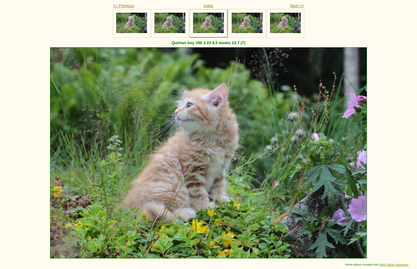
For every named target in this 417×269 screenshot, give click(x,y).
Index (208, 5)
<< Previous (123, 5)
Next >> (297, 5)
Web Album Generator (394, 264)
